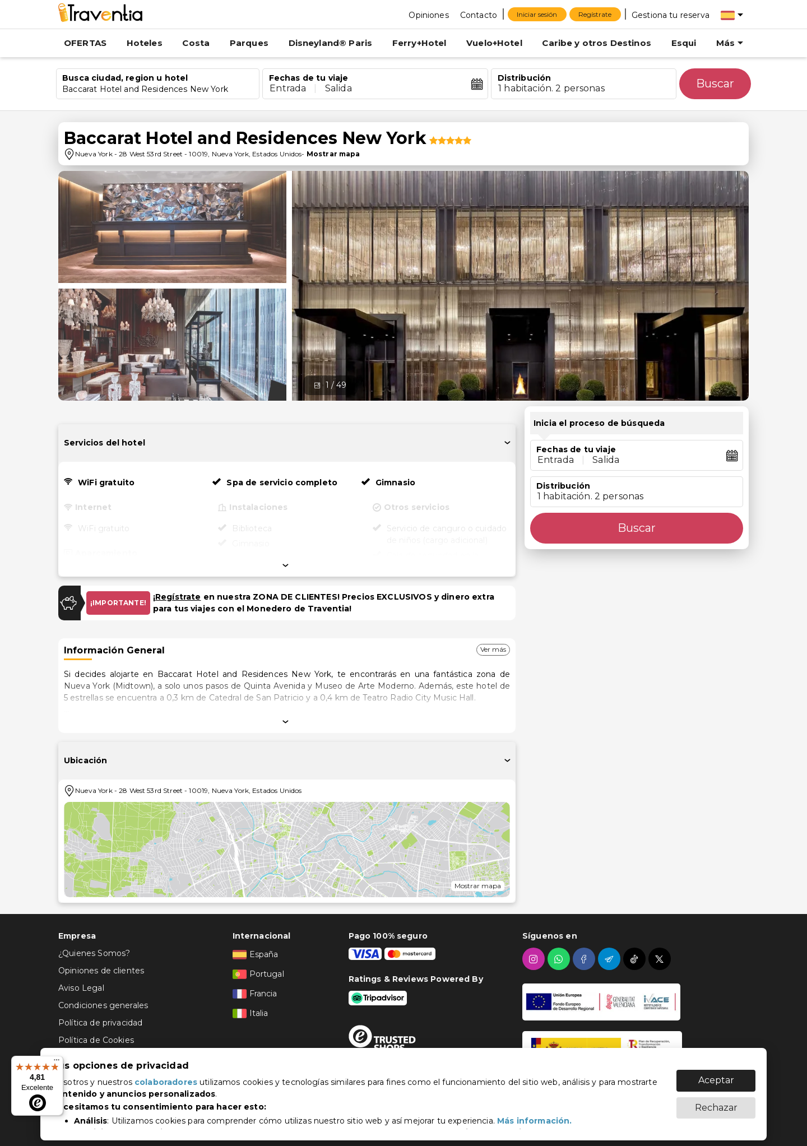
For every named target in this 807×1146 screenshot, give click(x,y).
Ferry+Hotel (419, 43)
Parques (249, 43)
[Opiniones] (428, 15)
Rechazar (716, 1102)
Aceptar (716, 1074)
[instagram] (535, 959)
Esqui (684, 43)
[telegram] (610, 959)
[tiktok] (635, 959)
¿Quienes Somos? (94, 953)
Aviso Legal (81, 988)
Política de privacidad (100, 1023)
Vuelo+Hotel (494, 43)
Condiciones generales (103, 1005)
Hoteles (145, 43)
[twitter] (661, 959)
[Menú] (56, 1062)
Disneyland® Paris (331, 43)
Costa (196, 43)
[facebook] (585, 959)
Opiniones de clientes (101, 971)
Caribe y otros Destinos (596, 43)
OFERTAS (85, 43)
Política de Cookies (96, 1040)
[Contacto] (478, 15)
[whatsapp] (560, 959)
